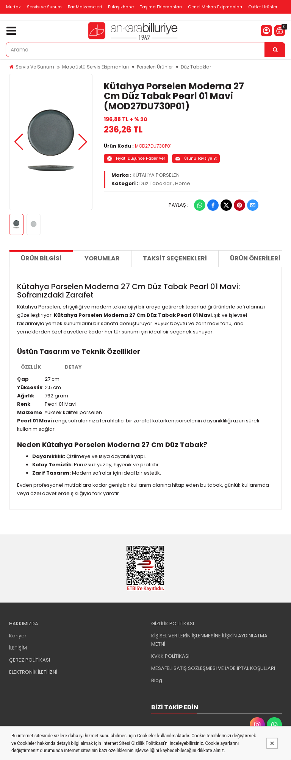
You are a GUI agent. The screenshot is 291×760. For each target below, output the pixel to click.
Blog (156, 680)
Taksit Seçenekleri (175, 258)
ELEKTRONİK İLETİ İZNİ (33, 672)
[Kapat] (272, 743)
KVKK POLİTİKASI (170, 656)
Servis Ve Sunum (35, 67)
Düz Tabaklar (196, 67)
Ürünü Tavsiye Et (196, 158)
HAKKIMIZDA (23, 623)
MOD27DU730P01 (153, 146)
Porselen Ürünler (155, 67)
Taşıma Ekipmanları (161, 7)
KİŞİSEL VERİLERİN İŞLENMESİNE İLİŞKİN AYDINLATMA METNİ (209, 640)
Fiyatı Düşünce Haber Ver (136, 158)
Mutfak (13, 7)
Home (182, 183)
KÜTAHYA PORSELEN (156, 175)
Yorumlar (102, 258)
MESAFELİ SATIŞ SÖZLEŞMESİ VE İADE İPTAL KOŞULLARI (213, 668)
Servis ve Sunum (44, 7)
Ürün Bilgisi (41, 258)
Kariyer (18, 635)
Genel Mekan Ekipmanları (215, 7)
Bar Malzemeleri (85, 7)
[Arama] (275, 49)
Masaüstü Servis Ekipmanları (95, 67)
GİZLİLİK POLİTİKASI (172, 623)
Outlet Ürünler (262, 7)
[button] (19, 142)
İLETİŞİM (18, 647)
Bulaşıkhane (121, 7)
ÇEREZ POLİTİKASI (29, 659)
